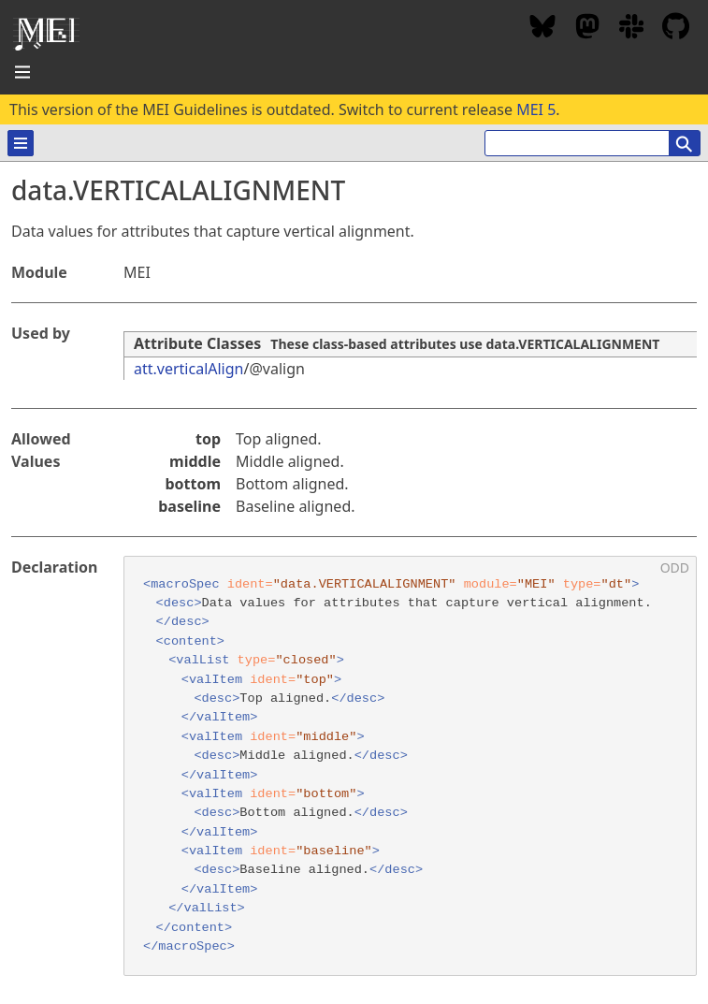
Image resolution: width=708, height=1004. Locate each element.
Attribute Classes (197, 343)
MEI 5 (536, 109)
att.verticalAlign (188, 368)
